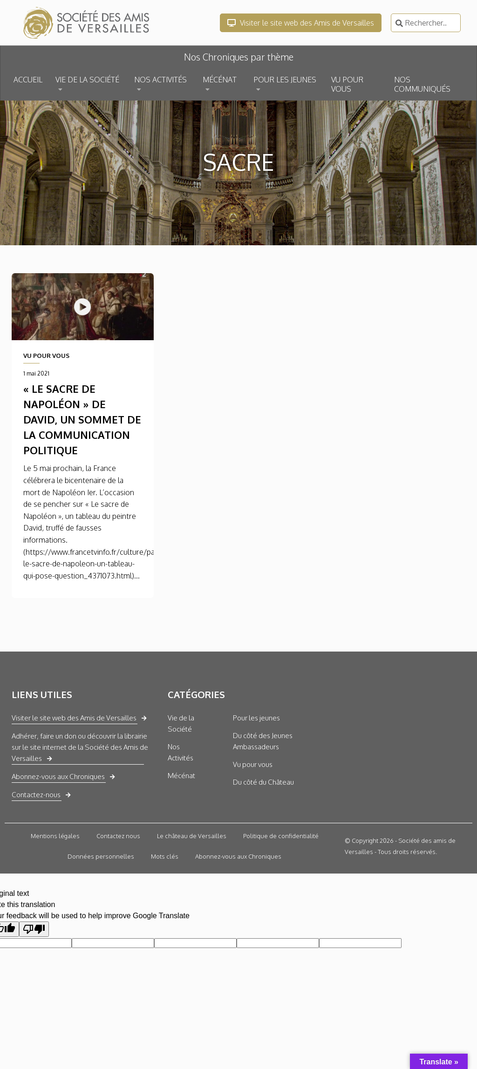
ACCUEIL (28, 79)
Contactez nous (118, 836)
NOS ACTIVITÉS (160, 79)
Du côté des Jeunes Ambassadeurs (263, 741)
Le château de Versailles (191, 836)
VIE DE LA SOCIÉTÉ (87, 79)
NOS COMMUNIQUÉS (422, 84)
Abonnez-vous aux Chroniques (58, 776)
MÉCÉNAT (220, 79)
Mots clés (164, 856)
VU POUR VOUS (347, 84)
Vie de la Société (181, 723)
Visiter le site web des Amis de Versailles (300, 22)
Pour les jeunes (256, 717)
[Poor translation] (34, 929)
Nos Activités (180, 752)
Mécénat (181, 775)
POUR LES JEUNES (284, 79)
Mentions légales (55, 836)
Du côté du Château (263, 782)
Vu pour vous (253, 764)
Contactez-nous (36, 794)
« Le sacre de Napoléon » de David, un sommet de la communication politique (82, 419)
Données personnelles (101, 856)
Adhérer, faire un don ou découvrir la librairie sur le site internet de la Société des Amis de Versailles (80, 747)
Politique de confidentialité (281, 836)
